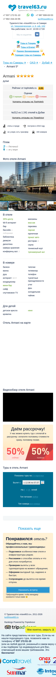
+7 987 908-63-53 (44, 15)
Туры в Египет (28, 47)
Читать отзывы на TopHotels (28, 101)
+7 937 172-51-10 (11, 15)
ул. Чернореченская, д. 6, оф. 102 (28, 26)
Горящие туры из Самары (28, 55)
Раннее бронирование (28, 51)
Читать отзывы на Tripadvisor (28, 117)
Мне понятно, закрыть (39, 629)
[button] (13, 206)
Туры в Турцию (28, 43)
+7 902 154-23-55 (11, 19)
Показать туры (28, 510)
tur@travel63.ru (45, 19)
